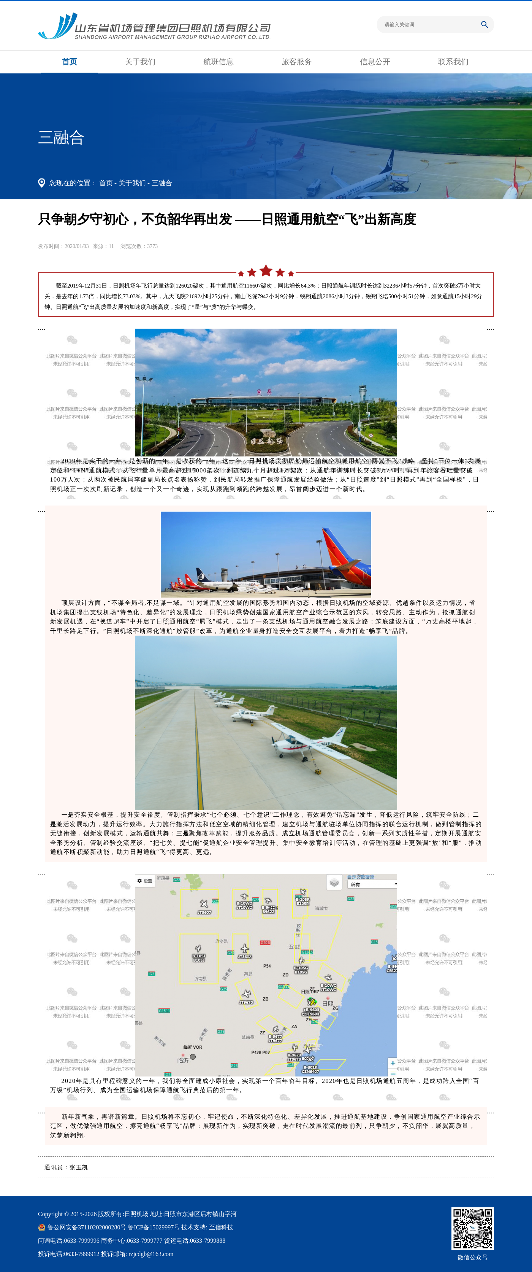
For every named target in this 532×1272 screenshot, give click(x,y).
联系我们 (453, 61)
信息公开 (375, 61)
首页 (69, 61)
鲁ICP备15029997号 (154, 1227)
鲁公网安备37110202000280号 (87, 1227)
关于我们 (140, 61)
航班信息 (218, 61)
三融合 (162, 183)
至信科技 (221, 1227)
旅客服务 (297, 61)
